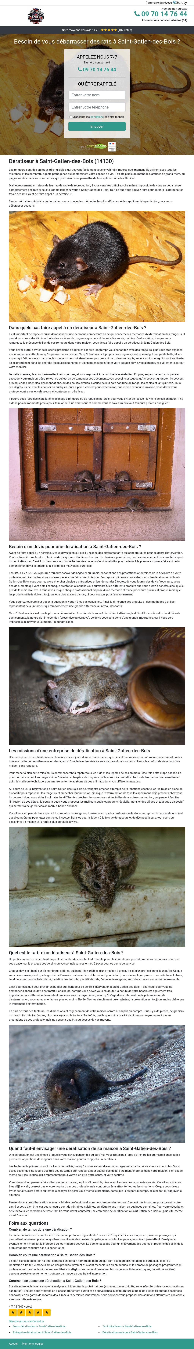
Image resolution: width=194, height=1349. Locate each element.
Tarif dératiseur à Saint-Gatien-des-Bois (127, 1326)
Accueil (13, 1343)
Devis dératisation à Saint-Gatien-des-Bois (39, 1326)
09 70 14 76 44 (160, 14)
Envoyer (97, 126)
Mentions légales (33, 1343)
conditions (97, 117)
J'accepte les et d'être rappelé (98, 117)
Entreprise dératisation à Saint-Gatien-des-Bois (42, 1332)
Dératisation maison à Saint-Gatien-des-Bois (130, 1332)
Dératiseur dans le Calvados (26, 1321)
